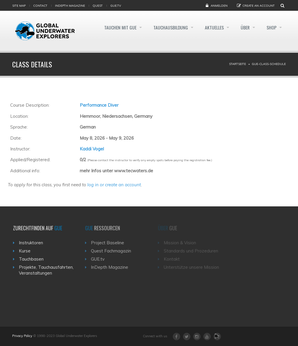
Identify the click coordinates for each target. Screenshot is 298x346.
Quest (98, 6)
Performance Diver (99, 105)
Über (244, 27)
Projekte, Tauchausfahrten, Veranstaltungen (48, 270)
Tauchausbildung (168, 27)
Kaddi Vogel (92, 149)
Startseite (237, 64)
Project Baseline (110, 242)
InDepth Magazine (70, 6)
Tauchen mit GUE (116, 27)
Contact (40, 6)
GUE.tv (100, 259)
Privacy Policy (22, 336)
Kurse (26, 251)
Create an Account (258, 6)
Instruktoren (33, 242)
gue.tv (115, 6)
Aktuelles (213, 27)
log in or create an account (114, 184)
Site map (19, 6)
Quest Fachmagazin (114, 251)
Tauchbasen (33, 259)
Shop (271, 27)
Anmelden (219, 6)
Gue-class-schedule (269, 64)
